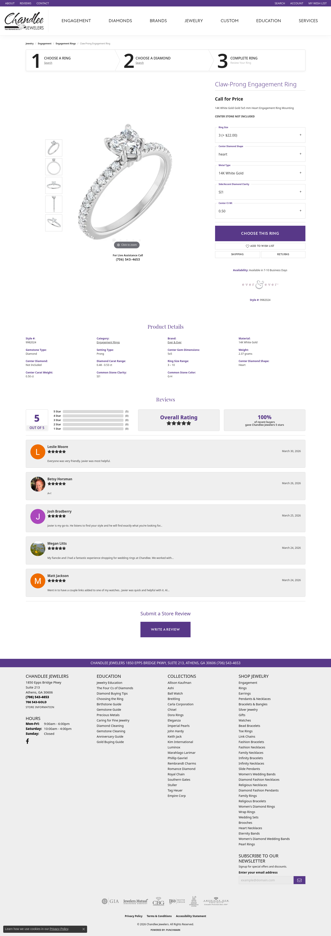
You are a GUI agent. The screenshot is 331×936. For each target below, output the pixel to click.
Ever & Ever (175, 342)
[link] (9, 3)
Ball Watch (175, 693)
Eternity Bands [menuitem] (249, 833)
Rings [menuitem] (243, 688)
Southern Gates (179, 779)
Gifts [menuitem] (242, 715)
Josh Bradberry (60, 511)
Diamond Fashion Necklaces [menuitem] (259, 779)
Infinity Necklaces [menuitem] (251, 763)
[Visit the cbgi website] (158, 901)
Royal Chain (176, 774)
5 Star (57, 411)
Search (48, 62)
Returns (283, 254)
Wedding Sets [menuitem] (249, 817)
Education (268, 20)
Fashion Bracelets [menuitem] (251, 742)
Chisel (172, 709)
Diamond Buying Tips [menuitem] (112, 693)
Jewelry (194, 20)
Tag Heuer (175, 790)
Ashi (171, 688)
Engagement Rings (66, 43)
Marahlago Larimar (182, 753)
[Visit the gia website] (110, 901)
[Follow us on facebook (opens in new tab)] (27, 741)
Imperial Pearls (179, 726)
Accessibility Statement (191, 916)
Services (308, 20)
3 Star (57, 420)
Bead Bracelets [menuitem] (249, 726)
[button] (279, 3)
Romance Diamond (182, 769)
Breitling (174, 699)
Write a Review (165, 629)
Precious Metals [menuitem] (108, 715)
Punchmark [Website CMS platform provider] (173, 929)
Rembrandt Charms (182, 763)
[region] (126, 185)
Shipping (237, 254)
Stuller (172, 785)
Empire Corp (177, 796)
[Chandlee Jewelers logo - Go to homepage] (25, 21)
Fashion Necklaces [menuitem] (252, 747)
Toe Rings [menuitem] (246, 731)
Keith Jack (175, 736)
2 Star (57, 424)
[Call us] (36, 702)
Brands (158, 20)
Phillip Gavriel (178, 758)
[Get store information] (40, 707)
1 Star (57, 429)
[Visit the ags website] (216, 901)
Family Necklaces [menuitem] (251, 753)
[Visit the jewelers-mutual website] (135, 901)
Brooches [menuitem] (245, 823)
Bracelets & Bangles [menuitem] (253, 704)
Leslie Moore (58, 447)
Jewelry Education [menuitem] (109, 683)
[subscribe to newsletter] (299, 880)
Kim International (180, 742)
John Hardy (176, 731)
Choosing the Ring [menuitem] (110, 699)
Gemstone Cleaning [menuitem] (111, 731)
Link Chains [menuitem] (247, 736)
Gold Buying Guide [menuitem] (110, 742)
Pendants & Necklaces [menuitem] (255, 699)
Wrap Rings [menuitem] (247, 812)
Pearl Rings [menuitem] (247, 844)
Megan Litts (57, 543)
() (126, 411)
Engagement (76, 20)
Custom (230, 20)
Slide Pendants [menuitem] (249, 769)
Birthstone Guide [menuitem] (109, 704)
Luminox (174, 747)
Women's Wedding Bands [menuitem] (257, 774)
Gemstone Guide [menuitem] (109, 709)
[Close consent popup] (83, 929)
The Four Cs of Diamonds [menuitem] (115, 688)
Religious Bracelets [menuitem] (252, 801)
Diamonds (120, 20)
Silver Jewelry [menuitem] (248, 709)
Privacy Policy (134, 916)
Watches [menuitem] (245, 720)
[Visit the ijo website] (177, 901)
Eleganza (174, 720)
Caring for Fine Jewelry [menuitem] (113, 720)
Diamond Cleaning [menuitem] (110, 726)
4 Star (57, 416)
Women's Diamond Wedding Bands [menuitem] (264, 839)
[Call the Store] (37, 697)
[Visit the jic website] (194, 901)
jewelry (30, 43)
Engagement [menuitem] (248, 683)
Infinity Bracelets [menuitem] (251, 758)
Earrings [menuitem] (245, 693)
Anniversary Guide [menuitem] (110, 736)
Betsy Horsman (60, 479)
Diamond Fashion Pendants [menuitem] (259, 790)
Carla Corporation (181, 704)
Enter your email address (258, 872)
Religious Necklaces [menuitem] (253, 785)
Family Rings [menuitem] (248, 796)
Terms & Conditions (159, 916)
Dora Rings (176, 715)
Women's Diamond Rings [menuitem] (257, 806)
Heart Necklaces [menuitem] (250, 828)
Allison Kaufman (179, 683)
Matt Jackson (58, 576)
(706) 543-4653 (128, 259)
